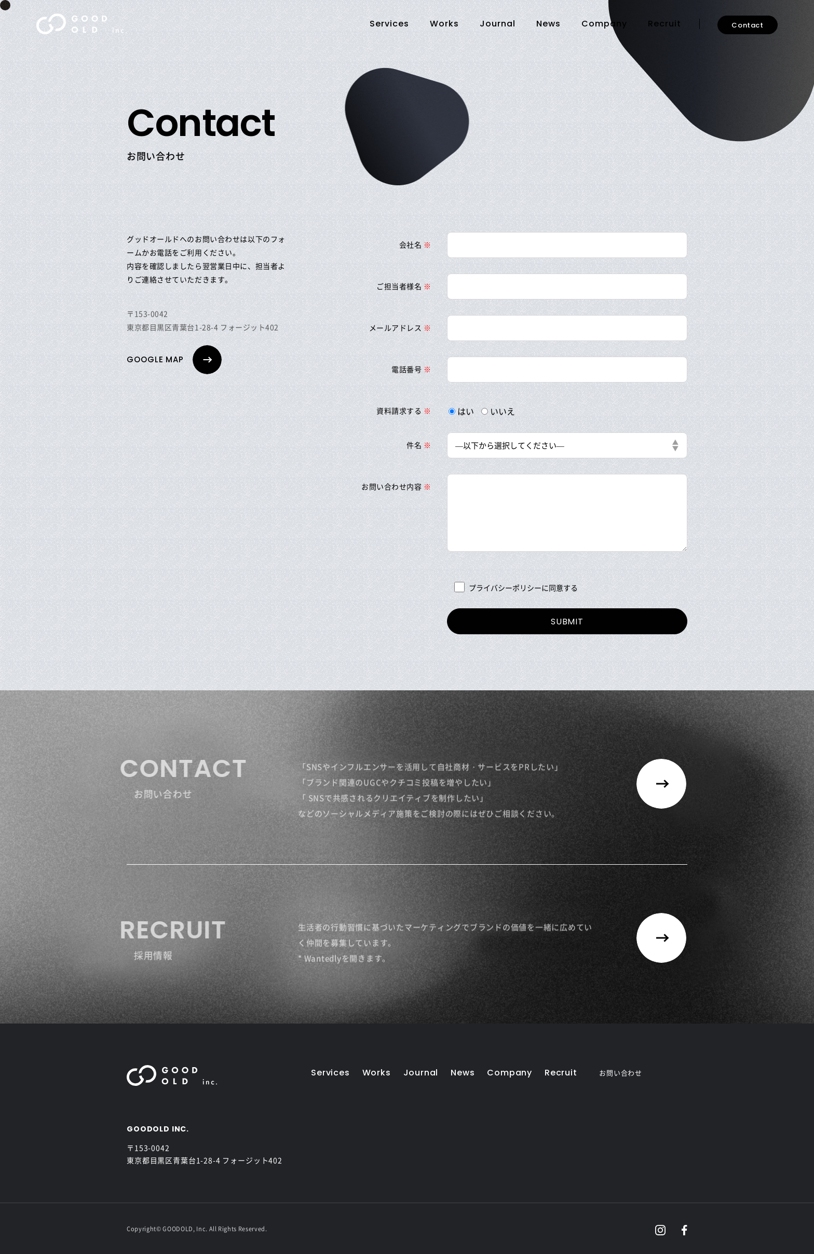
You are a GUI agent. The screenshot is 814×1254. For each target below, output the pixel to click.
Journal (497, 24)
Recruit (664, 24)
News (548, 24)
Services (389, 24)
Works (444, 24)
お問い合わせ (620, 1073)
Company (604, 24)
